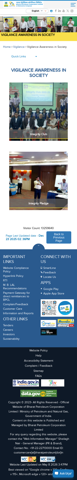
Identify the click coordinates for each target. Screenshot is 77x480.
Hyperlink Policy (13, 276)
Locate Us (49, 277)
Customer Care (12, 309)
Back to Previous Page (58, 237)
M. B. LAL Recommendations (15, 286)
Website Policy (38, 350)
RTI (5, 280)
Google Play (51, 289)
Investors (9, 334)
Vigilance (19, 47)
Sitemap (38, 371)
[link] (55, 10)
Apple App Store (53, 293)
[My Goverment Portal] (52, 383)
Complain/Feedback (15, 304)
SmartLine (49, 268)
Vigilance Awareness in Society (28, 35)
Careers (8, 330)
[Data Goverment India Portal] (38, 394)
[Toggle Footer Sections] (38, 250)
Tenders (8, 325)
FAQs (38, 376)
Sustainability (11, 339)
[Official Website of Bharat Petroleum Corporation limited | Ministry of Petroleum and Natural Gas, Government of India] (23, 4)
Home (7, 47)
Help (38, 355)
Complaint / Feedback (38, 366)
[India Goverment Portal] (26, 384)
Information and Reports (18, 313)
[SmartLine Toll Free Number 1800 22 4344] (48, 323)
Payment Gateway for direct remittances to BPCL (16, 296)
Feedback (49, 272)
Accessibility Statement (38, 360)
